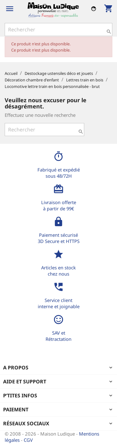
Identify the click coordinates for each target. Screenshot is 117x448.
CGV (28, 440)
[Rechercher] (58, 29)
